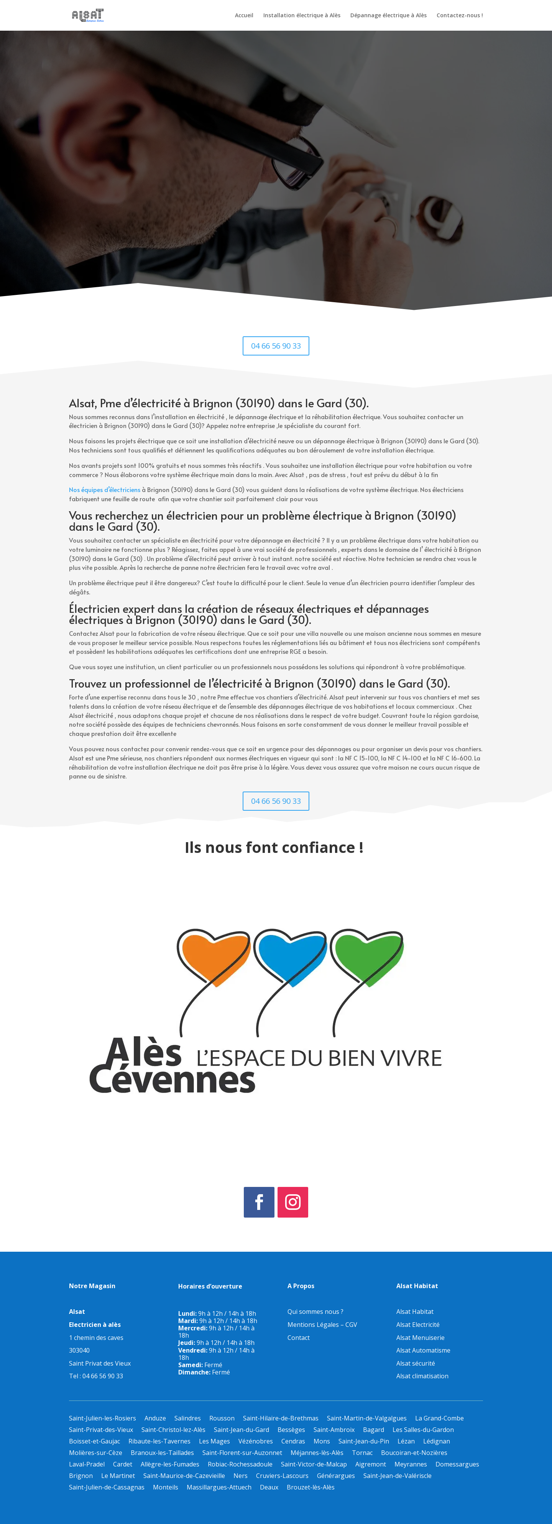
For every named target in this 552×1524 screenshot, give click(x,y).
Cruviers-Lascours (282, 1476)
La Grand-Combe (439, 1418)
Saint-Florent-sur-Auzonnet (242, 1453)
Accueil (244, 16)
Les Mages (214, 1441)
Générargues (336, 1476)
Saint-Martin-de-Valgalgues (367, 1418)
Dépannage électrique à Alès (388, 16)
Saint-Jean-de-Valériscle (397, 1476)
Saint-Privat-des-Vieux (101, 1430)
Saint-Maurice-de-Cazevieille (184, 1476)
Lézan (406, 1441)
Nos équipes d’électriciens (104, 489)
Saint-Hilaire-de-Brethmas (281, 1418)
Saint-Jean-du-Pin (363, 1441)
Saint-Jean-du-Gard (241, 1430)
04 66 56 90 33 (276, 346)
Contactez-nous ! (460, 16)
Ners (240, 1476)
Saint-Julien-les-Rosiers (102, 1418)
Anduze (155, 1418)
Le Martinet (118, 1476)
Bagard (373, 1430)
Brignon (81, 1476)
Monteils (165, 1488)
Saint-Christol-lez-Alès (173, 1430)
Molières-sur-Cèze (95, 1453)
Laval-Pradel (87, 1464)
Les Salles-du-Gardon (423, 1430)
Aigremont (370, 1464)
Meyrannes (410, 1464)
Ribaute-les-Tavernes (159, 1441)
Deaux (269, 1488)
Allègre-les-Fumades (170, 1464)
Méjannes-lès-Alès (317, 1453)
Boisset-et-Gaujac (94, 1441)
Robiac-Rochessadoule (240, 1464)
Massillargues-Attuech (219, 1488)
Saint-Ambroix (334, 1430)
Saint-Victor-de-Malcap (314, 1464)
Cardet (122, 1464)
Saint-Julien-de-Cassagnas (107, 1488)
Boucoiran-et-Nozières (414, 1453)
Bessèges (291, 1430)
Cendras (293, 1441)
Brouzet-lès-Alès (311, 1488)
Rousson (222, 1418)
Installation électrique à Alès (301, 16)
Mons (322, 1441)
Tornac (362, 1453)
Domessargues (457, 1464)
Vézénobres (255, 1441)
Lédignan (436, 1441)
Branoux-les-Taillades (162, 1453)
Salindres (187, 1418)
